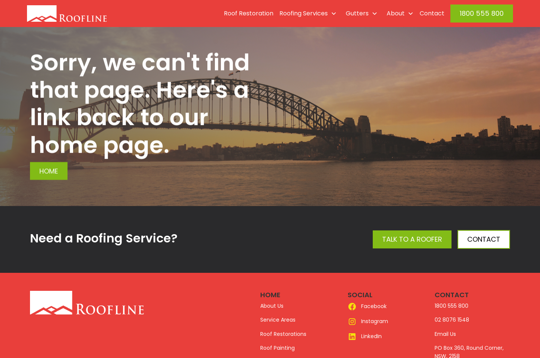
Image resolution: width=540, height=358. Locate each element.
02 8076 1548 (452, 319)
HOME (270, 294)
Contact (432, 13)
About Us (272, 306)
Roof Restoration (248, 13)
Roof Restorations (283, 334)
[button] (306, 13)
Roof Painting (277, 348)
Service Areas (278, 319)
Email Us (445, 334)
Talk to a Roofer (412, 239)
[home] (84, 13)
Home (48, 171)
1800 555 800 (482, 13)
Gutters (357, 13)
